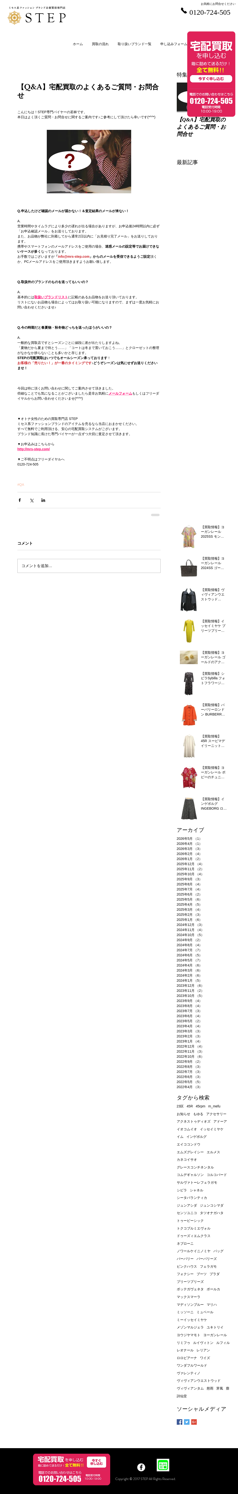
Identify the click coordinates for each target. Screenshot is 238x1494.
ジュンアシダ (187, 1205)
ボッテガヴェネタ (190, 1289)
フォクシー (185, 1274)
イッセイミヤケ (212, 1129)
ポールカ (213, 1289)
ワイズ (205, 1358)
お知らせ (183, 1114)
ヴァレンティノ (188, 1373)
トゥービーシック (190, 1221)
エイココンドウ (188, 1144)
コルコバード (217, 1175)
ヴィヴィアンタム (190, 1388)
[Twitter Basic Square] (187, 1422)
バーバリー (185, 1259)
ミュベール (205, 1312)
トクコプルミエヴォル (194, 1228)
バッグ (218, 1251)
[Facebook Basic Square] (179, 1422)
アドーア (220, 1121)
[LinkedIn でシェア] (43, 500)
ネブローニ (185, 1243)
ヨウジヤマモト (188, 1335)
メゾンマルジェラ (190, 1327)
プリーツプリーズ (190, 1282)
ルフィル (223, 1343)
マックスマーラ (188, 1297)
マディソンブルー (190, 1304)
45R (190, 1106)
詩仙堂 (182, 1396)
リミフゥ (183, 1343)
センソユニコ (187, 1213)
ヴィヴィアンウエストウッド (199, 1381)
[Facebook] (141, 1467)
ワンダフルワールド (192, 1365)
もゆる (198, 1114)
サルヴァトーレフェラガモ (197, 1182)
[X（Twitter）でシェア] (31, 500)
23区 (180, 1106)
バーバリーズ (207, 1259)
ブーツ (202, 1274)
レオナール (185, 1350)
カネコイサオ (187, 1159)
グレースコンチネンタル (195, 1167)
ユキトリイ (215, 1327)
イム (180, 1137)
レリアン (203, 1350)
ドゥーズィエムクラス (194, 1236)
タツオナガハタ (212, 1213)
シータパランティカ (192, 1198)
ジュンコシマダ (212, 1205)
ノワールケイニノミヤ (194, 1251)
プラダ (215, 1274)
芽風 (219, 1388)
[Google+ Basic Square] (194, 1422)
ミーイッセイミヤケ (192, 1320)
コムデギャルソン (190, 1175)
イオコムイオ (187, 1129)
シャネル (196, 1190)
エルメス (213, 1152)
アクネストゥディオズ (194, 1121)
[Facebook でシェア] (19, 500)
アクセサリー (216, 1114)
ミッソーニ (185, 1312)
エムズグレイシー (190, 1152)
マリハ (212, 1304)
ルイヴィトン (203, 1343)
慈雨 (210, 1388)
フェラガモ (208, 1266)
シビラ (182, 1190)
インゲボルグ (196, 1137)
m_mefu (214, 1106)
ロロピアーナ (187, 1358)
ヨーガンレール (215, 1335)
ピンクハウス (187, 1266)
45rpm (200, 1106)
